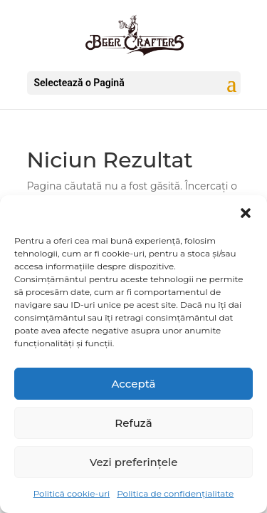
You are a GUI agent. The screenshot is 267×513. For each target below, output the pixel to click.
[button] (246, 213)
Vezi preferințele (134, 462)
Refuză (133, 423)
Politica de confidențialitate (175, 493)
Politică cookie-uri (71, 493)
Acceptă (133, 383)
